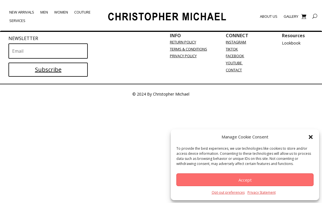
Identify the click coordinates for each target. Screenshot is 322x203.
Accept (245, 180)
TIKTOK (232, 49)
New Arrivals (21, 12)
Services (17, 21)
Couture (82, 12)
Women (61, 12)
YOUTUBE (234, 62)
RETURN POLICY (183, 42)
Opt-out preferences (228, 192)
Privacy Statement (261, 192)
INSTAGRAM (236, 42)
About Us (268, 16)
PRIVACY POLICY (183, 55)
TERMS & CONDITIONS (188, 49)
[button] (311, 137)
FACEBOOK (235, 55)
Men (44, 12)
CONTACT (234, 69)
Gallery (291, 16)
